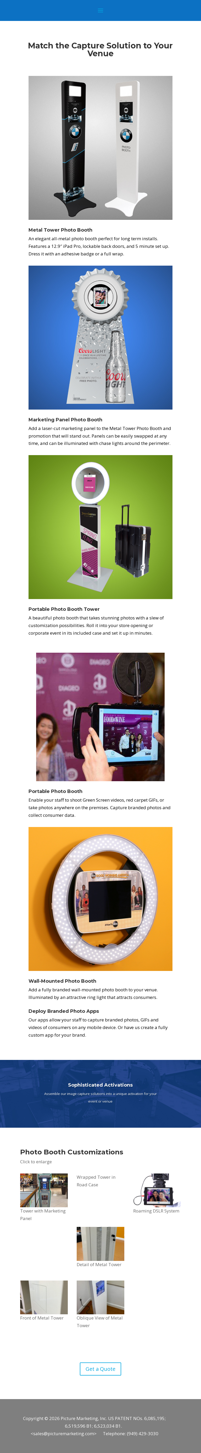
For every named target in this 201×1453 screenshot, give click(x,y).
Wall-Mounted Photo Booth (62, 981)
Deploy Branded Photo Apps (64, 1011)
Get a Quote (100, 1368)
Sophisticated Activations (100, 1085)
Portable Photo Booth (55, 609)
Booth (94, 420)
